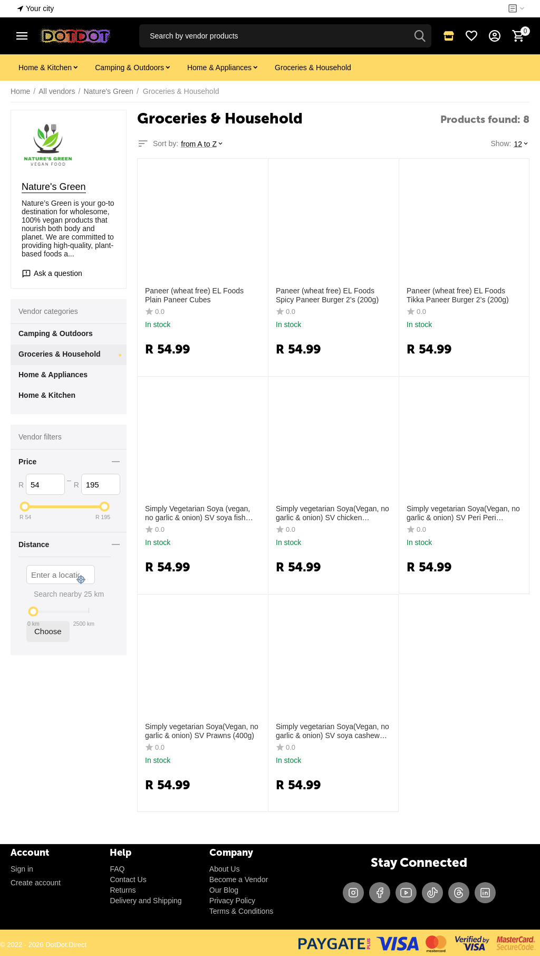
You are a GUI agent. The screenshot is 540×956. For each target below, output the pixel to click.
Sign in (22, 869)
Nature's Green (54, 186)
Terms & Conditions (241, 911)
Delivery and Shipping (145, 900)
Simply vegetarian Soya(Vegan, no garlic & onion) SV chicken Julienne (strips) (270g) (332, 513)
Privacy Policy (232, 900)
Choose (48, 631)
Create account (36, 882)
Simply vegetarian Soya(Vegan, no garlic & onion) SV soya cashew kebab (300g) (332, 731)
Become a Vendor (238, 879)
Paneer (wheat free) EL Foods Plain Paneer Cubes (194, 295)
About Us (224, 869)
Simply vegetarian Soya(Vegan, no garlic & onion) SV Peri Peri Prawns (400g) (463, 513)
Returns (123, 890)
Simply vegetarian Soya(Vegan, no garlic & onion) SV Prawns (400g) (201, 731)
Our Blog (223, 890)
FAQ (117, 869)
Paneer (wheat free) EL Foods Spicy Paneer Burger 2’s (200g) (327, 295)
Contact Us (128, 879)
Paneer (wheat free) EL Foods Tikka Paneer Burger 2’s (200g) (458, 295)
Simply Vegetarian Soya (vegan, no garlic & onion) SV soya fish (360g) (197, 513)
